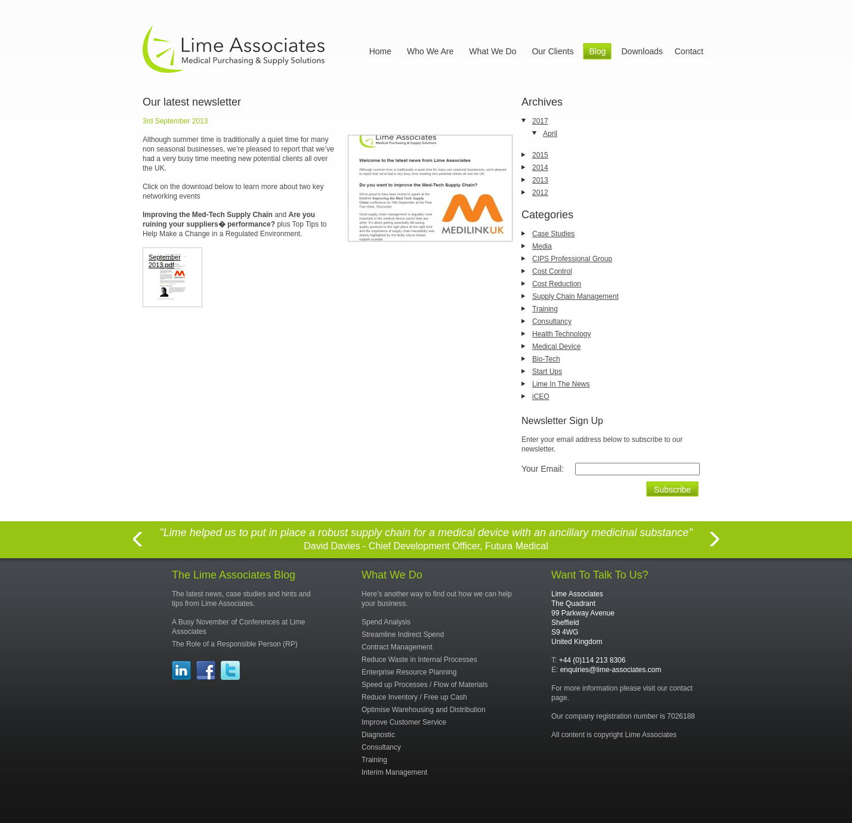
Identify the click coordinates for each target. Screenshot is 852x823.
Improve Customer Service (404, 722)
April (550, 133)
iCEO (541, 396)
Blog (597, 51)
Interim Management (394, 772)
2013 (540, 180)
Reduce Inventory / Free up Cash (414, 697)
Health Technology (561, 334)
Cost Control (552, 271)
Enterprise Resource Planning (409, 672)
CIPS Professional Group (572, 259)
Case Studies (553, 234)
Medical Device (556, 346)
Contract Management (397, 647)
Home (380, 51)
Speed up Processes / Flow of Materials (424, 684)
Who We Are (430, 51)
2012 (540, 192)
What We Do (492, 51)
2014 (540, 167)
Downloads (641, 51)
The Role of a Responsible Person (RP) (235, 644)
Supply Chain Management (575, 296)
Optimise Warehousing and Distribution (424, 710)
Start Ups (547, 371)
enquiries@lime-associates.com (611, 670)
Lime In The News (561, 384)
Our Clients (552, 51)
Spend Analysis (386, 622)
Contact (689, 51)
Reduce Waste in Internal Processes (419, 659)
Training (545, 309)
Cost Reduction (556, 284)
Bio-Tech (546, 359)
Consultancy (552, 321)
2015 (540, 155)
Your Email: (542, 469)
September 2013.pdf (165, 260)
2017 (540, 121)
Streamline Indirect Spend (403, 634)
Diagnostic (378, 735)
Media (542, 246)
